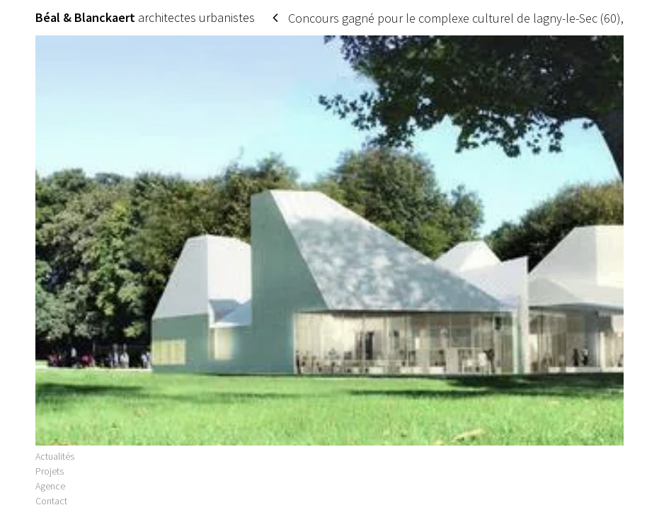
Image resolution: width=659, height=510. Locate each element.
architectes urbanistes (145, 18)
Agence (50, 492)
